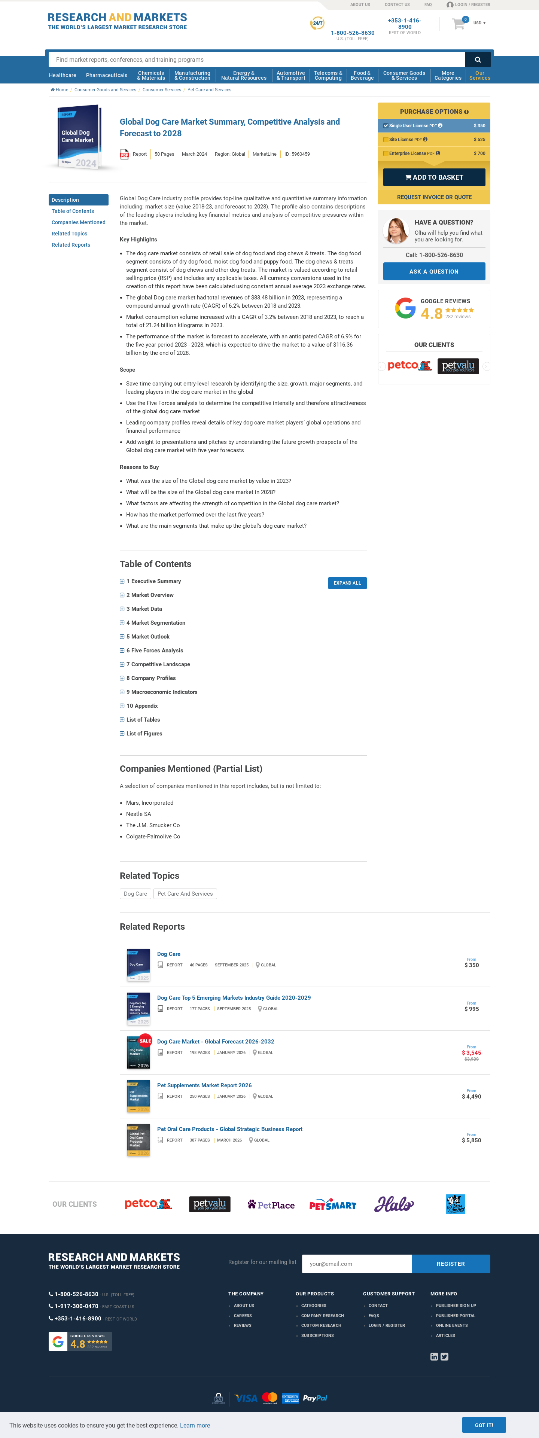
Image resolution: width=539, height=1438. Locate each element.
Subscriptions (317, 1335)
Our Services (479, 75)
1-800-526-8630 (353, 33)
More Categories (448, 75)
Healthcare (62, 75)
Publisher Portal (455, 1315)
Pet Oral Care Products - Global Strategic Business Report (229, 1129)
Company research (322, 1315)
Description (65, 200)
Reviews (243, 1325)
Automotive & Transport (291, 75)
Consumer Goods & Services (404, 75)
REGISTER (451, 1264)
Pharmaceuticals (107, 75)
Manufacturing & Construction (192, 75)
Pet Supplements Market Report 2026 (204, 1085)
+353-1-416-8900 (404, 24)
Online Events (452, 1325)
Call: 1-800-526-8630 (434, 255)
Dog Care (135, 893)
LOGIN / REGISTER (468, 4)
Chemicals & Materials (151, 75)
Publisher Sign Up (456, 1305)
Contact (378, 1305)
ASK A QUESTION (434, 271)
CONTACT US (397, 4)
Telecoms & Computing (328, 75)
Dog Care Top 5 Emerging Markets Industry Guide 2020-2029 (234, 997)
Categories (313, 1305)
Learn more (195, 1425)
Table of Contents (73, 211)
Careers (243, 1315)
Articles (446, 1335)
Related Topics (69, 234)
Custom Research (321, 1325)
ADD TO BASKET (434, 177)
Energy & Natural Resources (244, 75)
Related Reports (71, 245)
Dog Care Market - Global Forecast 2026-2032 (215, 1041)
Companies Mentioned (79, 222)
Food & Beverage (362, 75)
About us (244, 1305)
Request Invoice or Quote (434, 197)
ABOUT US (360, 4)
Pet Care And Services (185, 893)
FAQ (428, 4)
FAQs (374, 1315)
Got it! (484, 1425)
